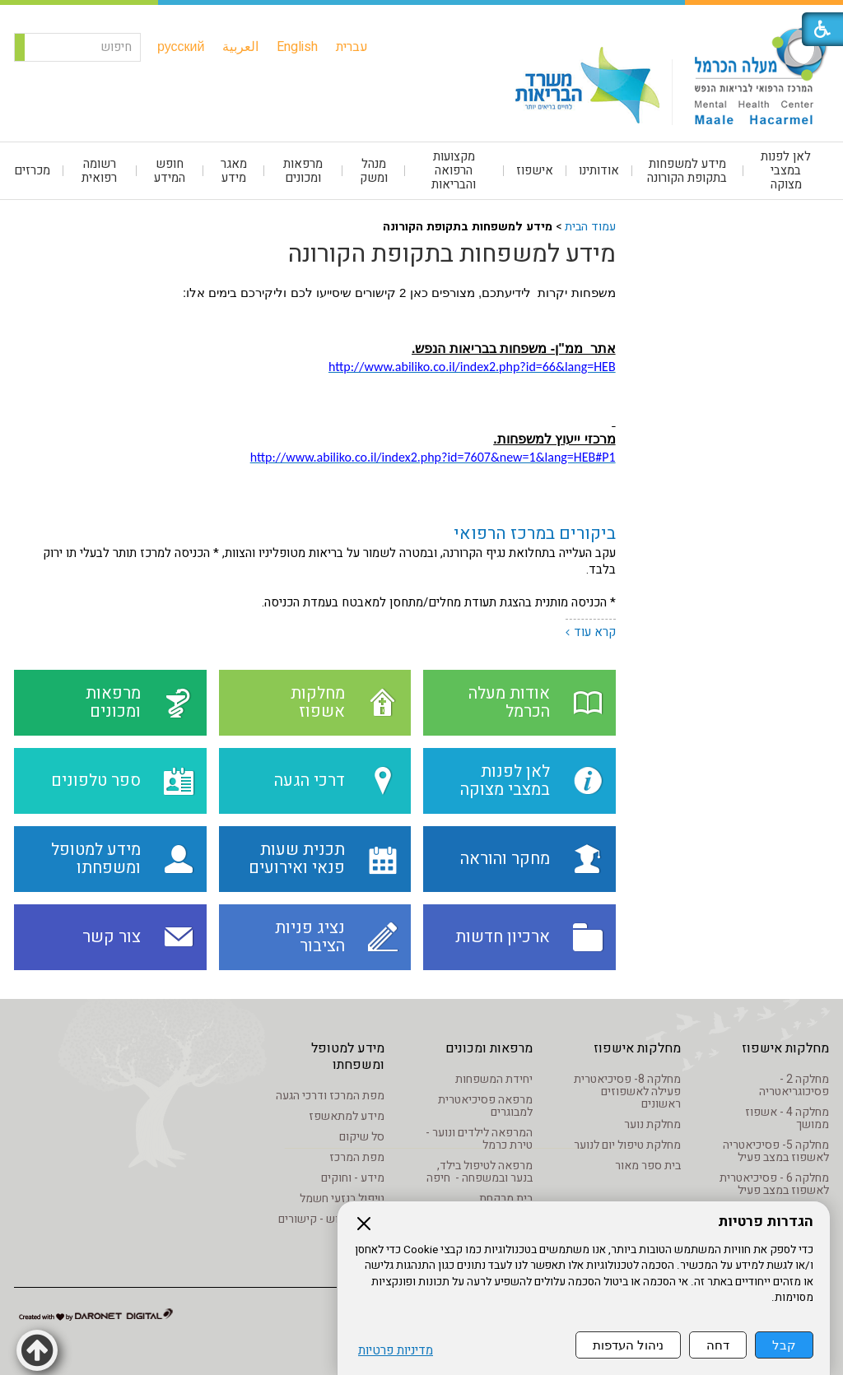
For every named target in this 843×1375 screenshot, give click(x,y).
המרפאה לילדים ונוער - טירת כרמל (479, 1139)
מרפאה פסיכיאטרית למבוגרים (485, 1106)
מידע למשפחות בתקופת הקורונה (687, 171)
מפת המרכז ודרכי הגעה (330, 1095)
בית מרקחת (506, 1198)
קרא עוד (595, 632)
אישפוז (534, 170)
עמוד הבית (590, 226)
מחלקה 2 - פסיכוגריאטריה (794, 1085)
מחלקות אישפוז (785, 1048)
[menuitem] (368, 47)
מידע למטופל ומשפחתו (347, 1056)
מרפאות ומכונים (303, 171)
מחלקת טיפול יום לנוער (627, 1145)
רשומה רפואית (99, 171)
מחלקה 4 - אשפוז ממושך (787, 1118)
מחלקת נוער (652, 1124)
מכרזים (32, 170)
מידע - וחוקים (352, 1178)
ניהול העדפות (628, 1345)
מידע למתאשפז (346, 1116)
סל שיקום (361, 1136)
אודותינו (599, 170)
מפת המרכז (356, 1157)
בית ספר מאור (648, 1165)
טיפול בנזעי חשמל (342, 1198)
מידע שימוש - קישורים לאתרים (331, 1225)
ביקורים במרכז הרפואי (535, 533)
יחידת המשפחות (494, 1079)
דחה (717, 1345)
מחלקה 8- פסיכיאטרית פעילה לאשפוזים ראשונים (627, 1092)
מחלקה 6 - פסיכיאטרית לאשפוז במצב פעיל (774, 1184)
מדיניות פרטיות (395, 1351)
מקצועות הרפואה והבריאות (453, 170)
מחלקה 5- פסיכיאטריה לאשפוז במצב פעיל (776, 1151)
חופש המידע (169, 171)
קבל (784, 1345)
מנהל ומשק (374, 171)
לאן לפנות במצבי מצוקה (786, 170)
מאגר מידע (234, 171)
